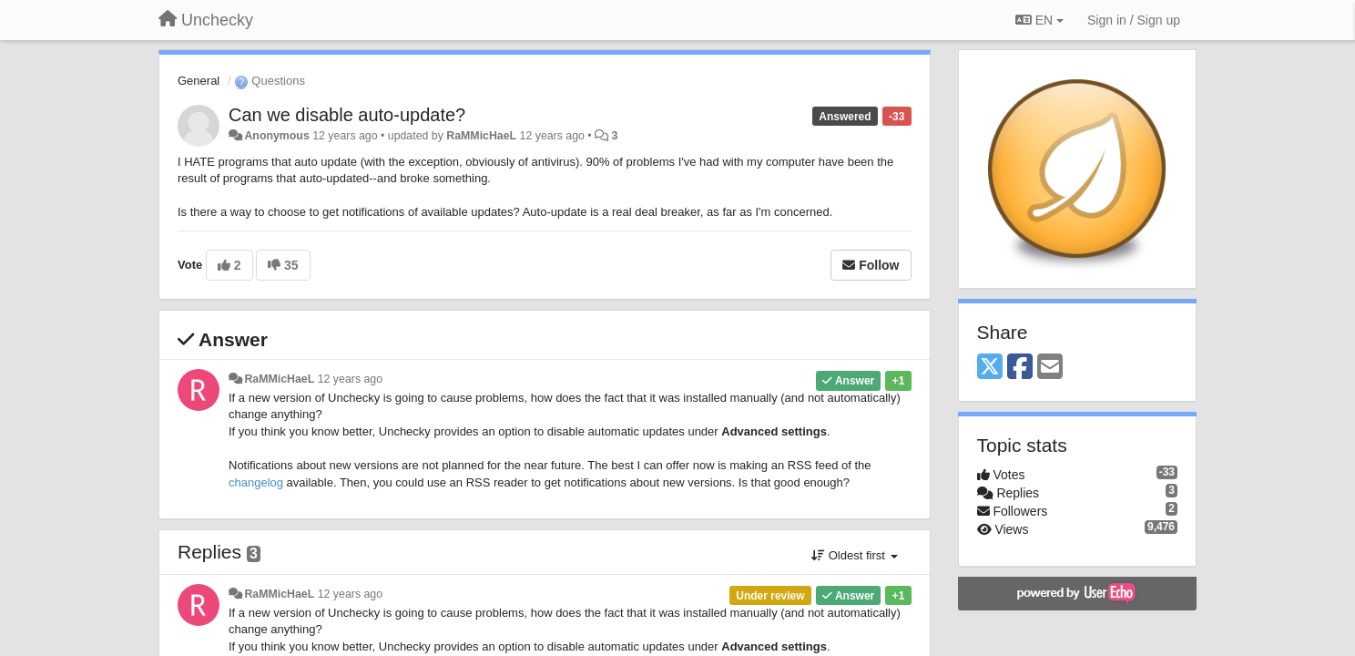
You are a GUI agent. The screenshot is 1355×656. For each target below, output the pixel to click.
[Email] (1050, 368)
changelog (256, 482)
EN (1039, 20)
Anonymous (276, 135)
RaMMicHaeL (481, 135)
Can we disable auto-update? (347, 115)
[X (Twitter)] (990, 368)
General (198, 80)
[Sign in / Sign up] (1133, 20)
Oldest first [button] (854, 555)
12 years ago (350, 379)
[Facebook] (1020, 368)
